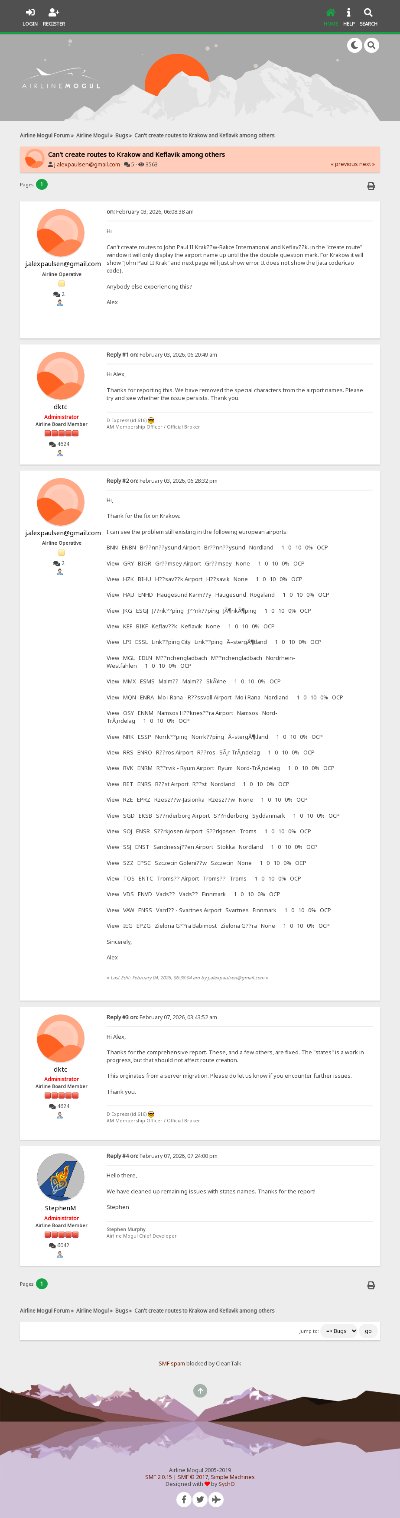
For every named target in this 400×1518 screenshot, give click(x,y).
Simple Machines (233, 1477)
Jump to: (309, 1331)
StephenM (60, 1207)
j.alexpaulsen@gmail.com (87, 164)
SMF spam (172, 1363)
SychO (226, 1484)
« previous (344, 164)
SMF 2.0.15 (158, 1477)
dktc (60, 406)
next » (367, 164)
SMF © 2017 (193, 1477)
